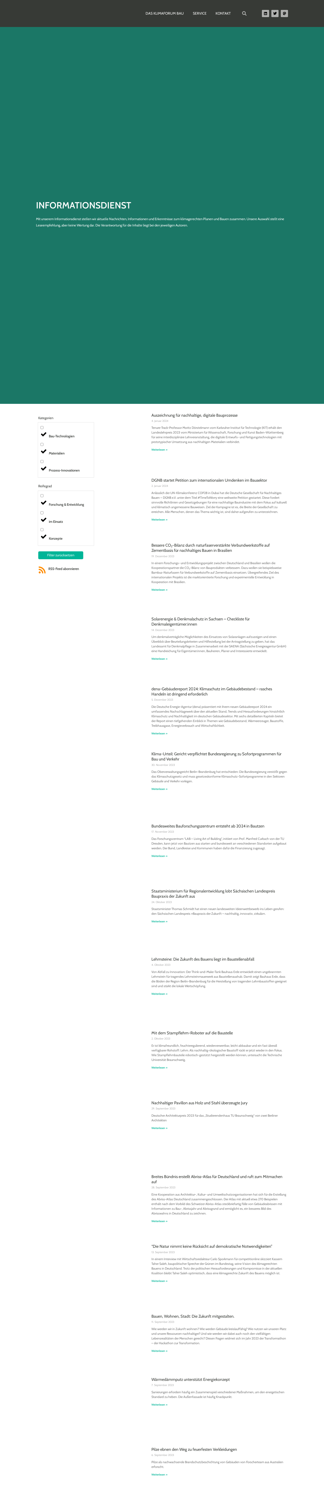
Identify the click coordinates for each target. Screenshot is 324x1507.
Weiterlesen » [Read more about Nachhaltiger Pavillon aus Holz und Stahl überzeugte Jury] (159, 1128)
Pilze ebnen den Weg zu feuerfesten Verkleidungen (194, 1449)
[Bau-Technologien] (41, 427)
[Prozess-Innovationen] (41, 461)
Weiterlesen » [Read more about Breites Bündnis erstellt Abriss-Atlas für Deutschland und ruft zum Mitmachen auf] (159, 1221)
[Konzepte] (41, 529)
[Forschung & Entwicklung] (41, 495)
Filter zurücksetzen (60, 555)
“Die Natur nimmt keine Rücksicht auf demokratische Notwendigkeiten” (211, 1246)
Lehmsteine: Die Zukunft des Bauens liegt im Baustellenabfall (202, 959)
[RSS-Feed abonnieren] (42, 570)
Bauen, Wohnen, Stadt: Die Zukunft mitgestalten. (192, 1316)
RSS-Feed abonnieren (64, 569)
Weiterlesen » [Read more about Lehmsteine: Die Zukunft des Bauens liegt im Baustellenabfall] (159, 993)
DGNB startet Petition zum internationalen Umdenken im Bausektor (209, 480)
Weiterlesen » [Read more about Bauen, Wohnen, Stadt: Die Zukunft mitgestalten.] (159, 1351)
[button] (244, 13)
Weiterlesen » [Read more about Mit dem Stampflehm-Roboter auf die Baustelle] (159, 1067)
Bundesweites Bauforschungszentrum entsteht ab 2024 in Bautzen (207, 826)
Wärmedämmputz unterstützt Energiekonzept (190, 1379)
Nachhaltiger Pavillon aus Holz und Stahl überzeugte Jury (199, 1102)
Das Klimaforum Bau (165, 13)
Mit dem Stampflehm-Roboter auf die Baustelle (192, 1033)
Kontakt (223, 13)
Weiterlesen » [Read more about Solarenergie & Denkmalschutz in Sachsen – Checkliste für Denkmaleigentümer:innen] (159, 658)
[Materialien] (41, 444)
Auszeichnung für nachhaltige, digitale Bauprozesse (194, 415)
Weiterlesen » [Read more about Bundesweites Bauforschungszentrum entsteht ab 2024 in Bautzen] (159, 856)
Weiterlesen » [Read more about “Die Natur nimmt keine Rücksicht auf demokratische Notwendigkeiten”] (159, 1281)
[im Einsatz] (41, 512)
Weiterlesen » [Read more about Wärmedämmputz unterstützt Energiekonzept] (159, 1404)
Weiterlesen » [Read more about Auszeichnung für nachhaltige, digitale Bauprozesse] (159, 449)
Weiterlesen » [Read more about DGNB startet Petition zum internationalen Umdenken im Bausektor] (159, 519)
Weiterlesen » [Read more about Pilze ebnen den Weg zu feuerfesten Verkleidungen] (159, 1474)
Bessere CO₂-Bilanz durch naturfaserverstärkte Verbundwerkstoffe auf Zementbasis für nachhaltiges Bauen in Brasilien (210, 548)
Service (200, 13)
